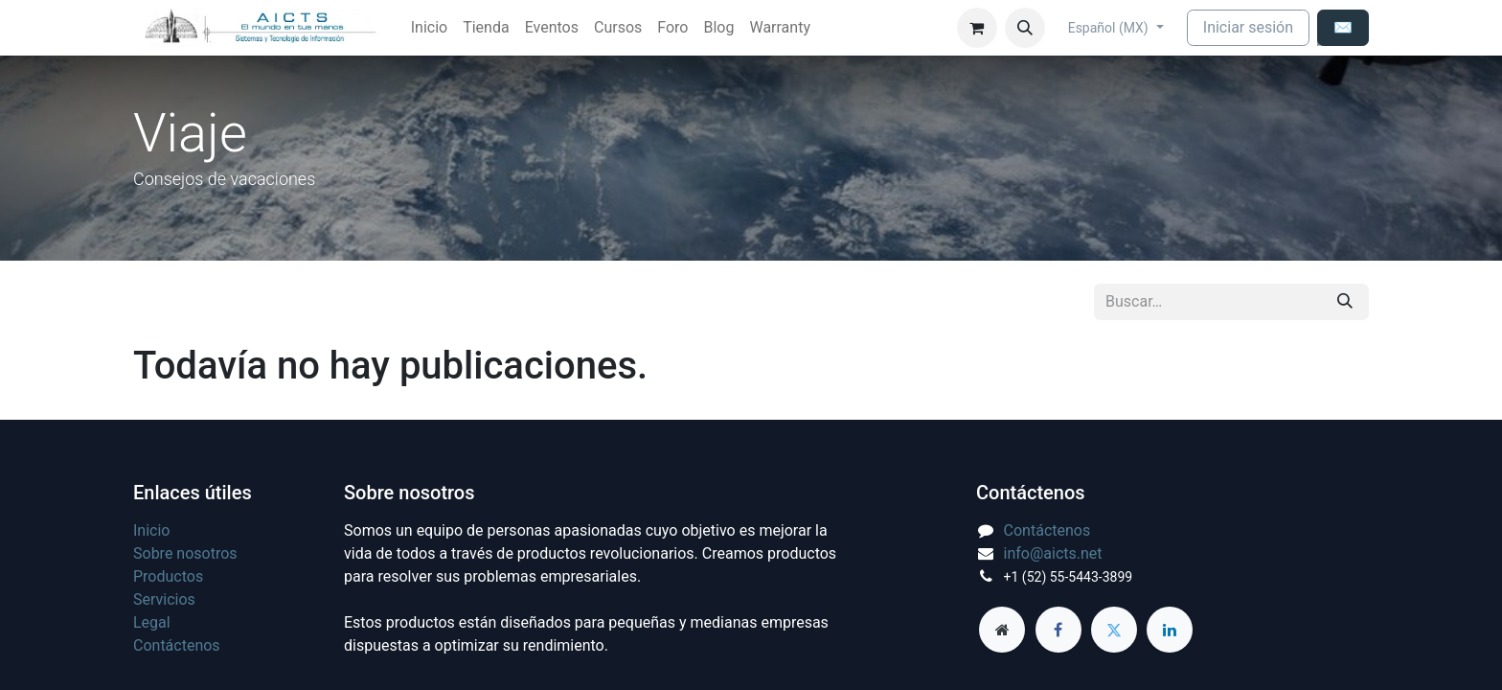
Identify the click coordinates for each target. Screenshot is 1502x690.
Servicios (164, 599)
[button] (1025, 28)
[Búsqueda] (1345, 302)
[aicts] (1002, 630)
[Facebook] (1058, 630)
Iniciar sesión (1248, 27)
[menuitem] (429, 28)
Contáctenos (176, 645)
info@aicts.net (1053, 553)
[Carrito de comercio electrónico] (977, 28)
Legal (152, 622)
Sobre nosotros (185, 553)
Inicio (151, 530)
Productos (168, 576)
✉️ (1343, 27)
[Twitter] (1114, 630)
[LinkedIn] (1170, 630)
